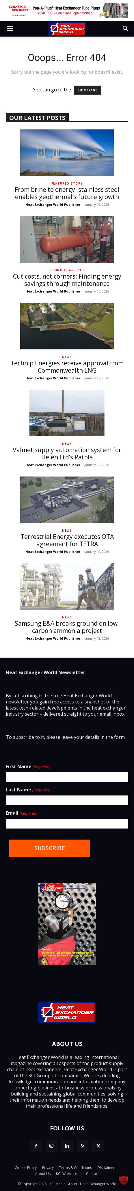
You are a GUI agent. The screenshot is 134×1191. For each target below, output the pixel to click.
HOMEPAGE (87, 90)
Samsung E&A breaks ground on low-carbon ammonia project (67, 627)
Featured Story (67, 183)
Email (21, 813)
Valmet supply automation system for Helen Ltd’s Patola (67, 453)
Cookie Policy (26, 1167)
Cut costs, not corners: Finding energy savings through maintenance (67, 280)
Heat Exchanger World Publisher (52, 204)
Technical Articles (67, 270)
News (67, 357)
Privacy (48, 1167)
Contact (92, 1173)
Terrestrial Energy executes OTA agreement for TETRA (67, 540)
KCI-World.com (68, 1173)
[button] (10, 29)
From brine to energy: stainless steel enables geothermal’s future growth (67, 193)
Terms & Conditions (75, 1167)
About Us (43, 1173)
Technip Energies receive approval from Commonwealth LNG (67, 366)
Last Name (28, 790)
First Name (28, 767)
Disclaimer (106, 1167)
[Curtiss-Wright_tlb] (67, 10)
